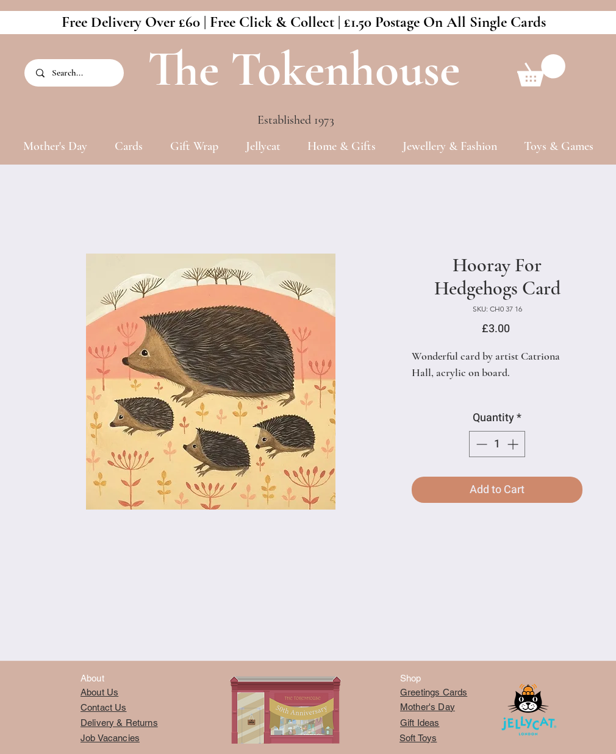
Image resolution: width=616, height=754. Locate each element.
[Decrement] (480, 444)
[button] (541, 70)
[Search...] (75, 73)
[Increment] (513, 444)
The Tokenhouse (304, 69)
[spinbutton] (497, 444)
